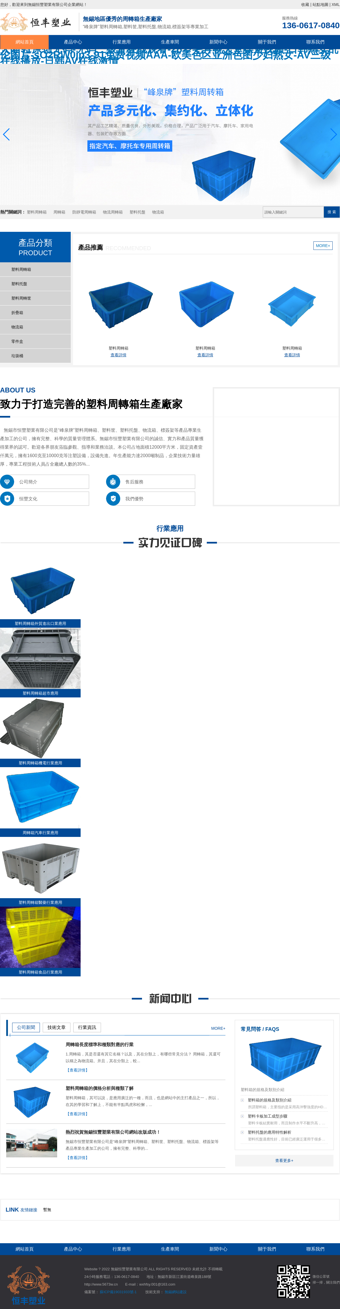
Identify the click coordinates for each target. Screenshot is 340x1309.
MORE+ (323, 245)
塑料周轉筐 (21, 298)
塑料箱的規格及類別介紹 (269, 1100)
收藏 (305, 4)
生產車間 (170, 42)
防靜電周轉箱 (84, 212)
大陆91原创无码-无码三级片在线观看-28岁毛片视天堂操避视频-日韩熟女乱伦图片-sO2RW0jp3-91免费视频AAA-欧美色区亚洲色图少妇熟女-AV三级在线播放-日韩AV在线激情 (169, 55)
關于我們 (267, 42)
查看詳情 (118, 355)
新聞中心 (218, 42)
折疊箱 (17, 312)
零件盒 (17, 341)
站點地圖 (320, 4)
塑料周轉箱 (37, 212)
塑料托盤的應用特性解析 (269, 1132)
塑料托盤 (137, 212)
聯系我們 (315, 42)
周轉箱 (59, 212)
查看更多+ (284, 1160)
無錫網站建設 (176, 1292)
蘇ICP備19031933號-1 (118, 1292)
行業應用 (122, 42)
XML (336, 4)
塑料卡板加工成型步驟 (267, 1116)
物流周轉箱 (113, 212)
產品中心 (73, 42)
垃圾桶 (17, 356)
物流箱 (158, 212)
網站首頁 (25, 42)
